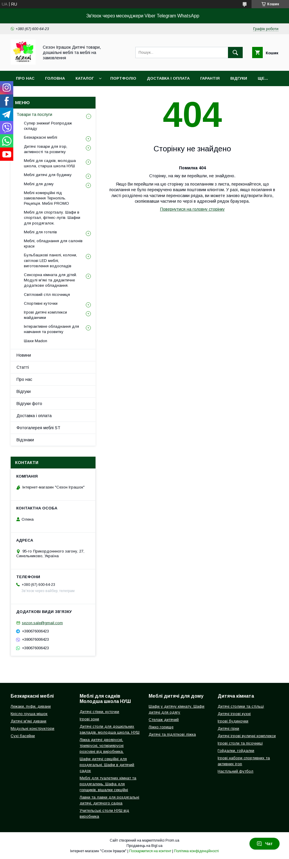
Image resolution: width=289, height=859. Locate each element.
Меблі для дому (39, 184)
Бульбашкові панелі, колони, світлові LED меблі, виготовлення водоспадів (50, 260)
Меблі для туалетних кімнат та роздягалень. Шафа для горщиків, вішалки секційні (108, 784)
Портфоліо (123, 78)
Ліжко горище (161, 727)
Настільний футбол (235, 771)
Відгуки (238, 78)
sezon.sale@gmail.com (42, 623)
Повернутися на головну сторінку (192, 209)
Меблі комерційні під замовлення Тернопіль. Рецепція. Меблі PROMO (46, 198)
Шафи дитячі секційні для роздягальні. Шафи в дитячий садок (107, 765)
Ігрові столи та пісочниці (240, 743)
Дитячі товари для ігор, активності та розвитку (45, 149)
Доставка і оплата (168, 78)
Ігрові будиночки (233, 721)
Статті (23, 367)
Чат (264, 843)
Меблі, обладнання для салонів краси (53, 243)
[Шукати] (235, 52)
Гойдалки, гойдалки (236, 750)
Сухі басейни (23, 736)
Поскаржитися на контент (150, 851)
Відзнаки (25, 439)
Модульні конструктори (32, 728)
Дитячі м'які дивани (28, 721)
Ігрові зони (89, 719)
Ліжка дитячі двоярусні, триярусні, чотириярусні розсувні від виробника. (102, 745)
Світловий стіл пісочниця (47, 294)
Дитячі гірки (228, 728)
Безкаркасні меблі (40, 137)
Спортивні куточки (41, 303)
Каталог (84, 78)
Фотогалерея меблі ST (38, 427)
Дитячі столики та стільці (241, 706)
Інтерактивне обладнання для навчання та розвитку (51, 329)
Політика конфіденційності (196, 851)
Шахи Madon (35, 341)
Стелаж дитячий (164, 719)
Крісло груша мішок (29, 714)
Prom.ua (172, 840)
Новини (24, 355)
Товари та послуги (34, 114)
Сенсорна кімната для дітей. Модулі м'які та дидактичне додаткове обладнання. (50, 280)
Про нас (25, 78)
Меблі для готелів (40, 232)
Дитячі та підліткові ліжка (172, 734)
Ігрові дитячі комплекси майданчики (45, 315)
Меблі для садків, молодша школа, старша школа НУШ (50, 163)
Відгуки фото (29, 403)
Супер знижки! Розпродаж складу (48, 126)
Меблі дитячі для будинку (48, 175)
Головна (55, 78)
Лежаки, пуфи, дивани (31, 706)
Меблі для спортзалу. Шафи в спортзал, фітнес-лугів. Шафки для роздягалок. (52, 217)
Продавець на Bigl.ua (144, 846)
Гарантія (210, 78)
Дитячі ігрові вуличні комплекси (247, 736)
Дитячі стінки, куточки (99, 711)
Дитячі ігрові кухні (234, 714)
